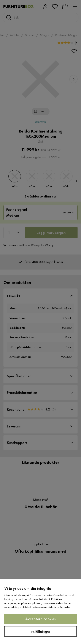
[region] (40, 611)
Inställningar (40, 631)
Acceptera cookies (40, 618)
